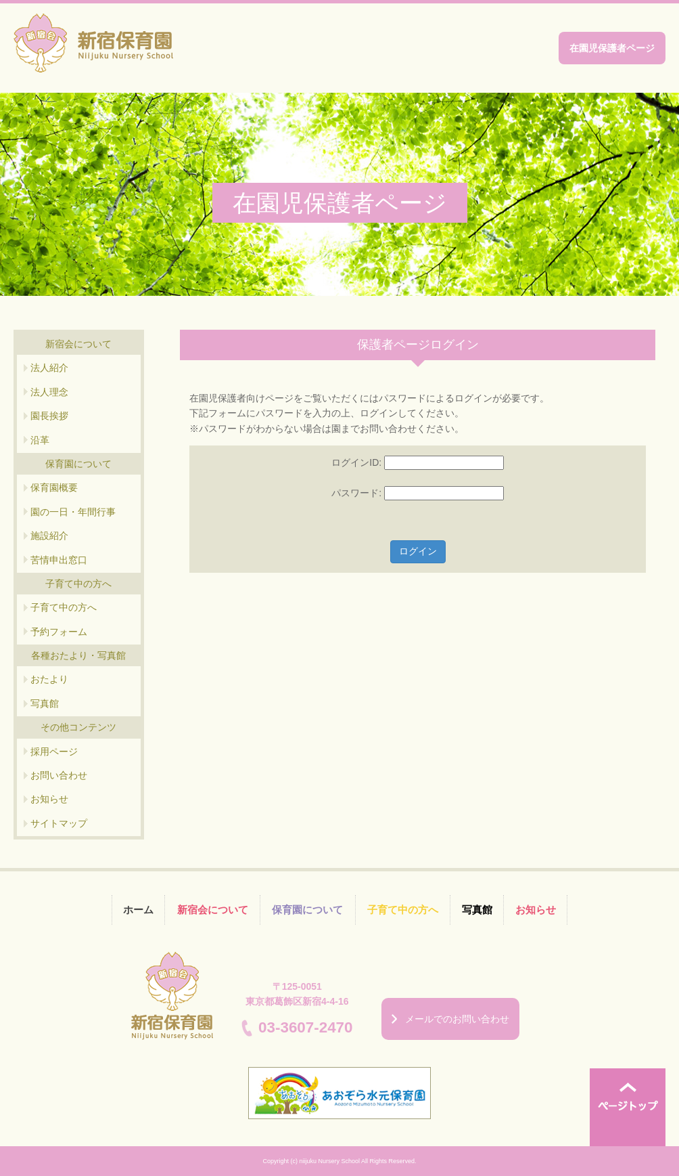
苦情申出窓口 (58, 559)
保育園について (307, 909)
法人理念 (49, 392)
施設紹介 (49, 535)
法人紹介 (49, 367)
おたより (49, 679)
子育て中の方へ (63, 607)
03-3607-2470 (305, 1027)
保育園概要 (54, 487)
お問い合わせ (58, 775)
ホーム (138, 909)
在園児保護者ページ (612, 48)
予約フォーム (58, 631)
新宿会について (212, 909)
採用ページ (54, 751)
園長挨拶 (49, 415)
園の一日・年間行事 (73, 511)
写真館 (44, 703)
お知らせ (49, 798)
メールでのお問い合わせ (457, 1019)
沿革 (39, 440)
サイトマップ (58, 823)
